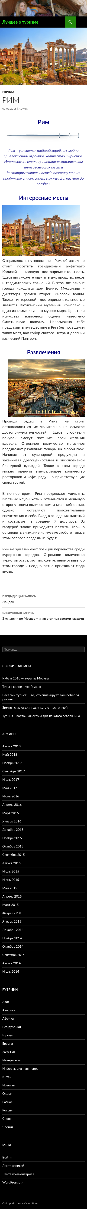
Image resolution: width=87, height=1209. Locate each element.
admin (23, 108)
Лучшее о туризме (20, 22)
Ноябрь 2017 (12, 763)
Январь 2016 (11, 821)
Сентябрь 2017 (13, 771)
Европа (7, 1043)
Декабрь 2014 (12, 930)
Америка (9, 1010)
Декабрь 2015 (12, 829)
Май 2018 (9, 754)
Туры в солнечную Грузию (21, 687)
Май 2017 (9, 788)
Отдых (7, 1093)
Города (8, 92)
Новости (8, 1085)
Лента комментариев (18, 1174)
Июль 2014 (10, 971)
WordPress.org (12, 1182)
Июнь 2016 (10, 796)
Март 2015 (10, 905)
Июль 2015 (10, 871)
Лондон (43, 598)
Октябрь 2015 (12, 846)
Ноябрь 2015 (12, 838)
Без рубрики (11, 1027)
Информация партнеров (20, 1068)
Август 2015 (11, 863)
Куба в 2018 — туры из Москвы (25, 678)
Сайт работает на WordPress (20, 1203)
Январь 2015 (11, 921)
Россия (7, 1110)
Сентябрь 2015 (13, 855)
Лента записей (13, 1166)
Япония (7, 1127)
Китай (6, 1077)
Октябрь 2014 (12, 946)
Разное (7, 1102)
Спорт (7, 1118)
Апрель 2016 (12, 804)
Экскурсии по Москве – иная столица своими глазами (43, 615)
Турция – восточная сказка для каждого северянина (41, 716)
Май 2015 (9, 888)
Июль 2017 (10, 779)
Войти (7, 1157)
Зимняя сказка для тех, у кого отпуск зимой (35, 707)
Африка (8, 1018)
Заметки (8, 1052)
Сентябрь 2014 (13, 955)
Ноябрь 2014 (12, 938)
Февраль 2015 (12, 913)
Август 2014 (11, 963)
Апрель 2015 (12, 896)
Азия (6, 1002)
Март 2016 (10, 813)
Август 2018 (11, 746)
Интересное (11, 1060)
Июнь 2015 (10, 880)
